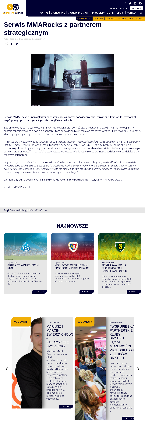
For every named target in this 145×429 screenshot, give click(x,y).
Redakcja (13, 39)
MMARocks (41, 210)
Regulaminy (116, 409)
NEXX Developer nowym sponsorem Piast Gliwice (72, 267)
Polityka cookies (118, 415)
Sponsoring (58, 12)
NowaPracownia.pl (74, 424)
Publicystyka (125, 18)
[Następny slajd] (138, 346)
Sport (120, 12)
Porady (140, 18)
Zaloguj (137, 8)
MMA (30, 210)
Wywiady (111, 18)
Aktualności (84, 18)
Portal (44, 12)
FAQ (77, 409)
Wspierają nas (11, 409)
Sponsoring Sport (79, 12)
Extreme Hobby (18, 210)
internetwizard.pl (98, 424)
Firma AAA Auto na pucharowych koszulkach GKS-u (114, 268)
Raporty (98, 18)
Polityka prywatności (121, 412)
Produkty (98, 12)
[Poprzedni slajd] (6, 346)
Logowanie (81, 415)
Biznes (111, 12)
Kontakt (132, 12)
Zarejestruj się (119, 8)
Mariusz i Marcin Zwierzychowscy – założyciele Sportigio (97, 330)
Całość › (39, 291)
